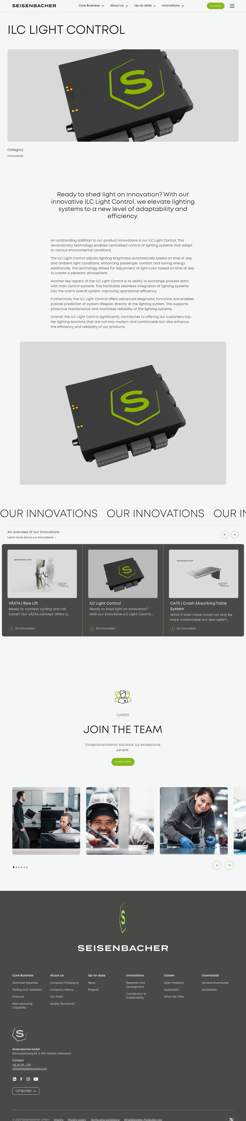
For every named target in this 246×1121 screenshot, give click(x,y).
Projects (93, 990)
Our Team (56, 997)
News (91, 983)
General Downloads (215, 983)
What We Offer (174, 997)
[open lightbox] (46, 821)
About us (117, 5)
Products (18, 997)
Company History (61, 990)
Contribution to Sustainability (136, 996)
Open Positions (174, 983)
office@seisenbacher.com (29, 1069)
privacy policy (68, 1115)
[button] (91, 6)
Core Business (89, 5)
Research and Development (135, 985)
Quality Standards (62, 1004)
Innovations (171, 5)
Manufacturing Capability (22, 1006)
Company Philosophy (64, 983)
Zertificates (209, 990)
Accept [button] (193, 1111)
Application (171, 990)
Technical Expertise (25, 983)
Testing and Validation (27, 990)
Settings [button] (141, 1111)
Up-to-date (143, 5)
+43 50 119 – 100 (21, 1065)
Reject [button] (164, 1111)
